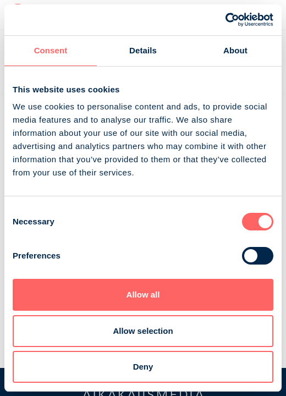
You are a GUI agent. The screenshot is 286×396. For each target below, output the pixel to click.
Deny (143, 366)
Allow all (143, 294)
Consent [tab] (51, 50)
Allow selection (143, 331)
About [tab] (235, 50)
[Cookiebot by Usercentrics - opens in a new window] (225, 20)
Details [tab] (143, 50)
